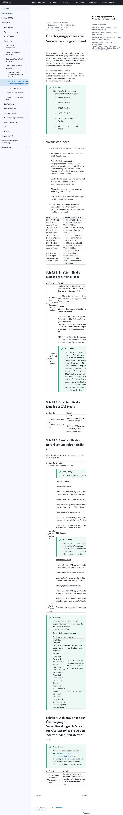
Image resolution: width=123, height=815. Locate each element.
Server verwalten (15, 109)
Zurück (38, 796)
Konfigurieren (15, 104)
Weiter (84, 796)
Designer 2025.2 (14, 18)
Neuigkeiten (8, 27)
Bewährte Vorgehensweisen (15, 118)
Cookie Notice (57, 808)
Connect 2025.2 (14, 136)
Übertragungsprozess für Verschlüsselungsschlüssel (18, 82)
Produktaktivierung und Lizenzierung (14, 142)
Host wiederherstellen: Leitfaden (16, 67)
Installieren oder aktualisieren (16, 47)
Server (55, 23)
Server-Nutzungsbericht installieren (14, 53)
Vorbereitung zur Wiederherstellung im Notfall (15, 75)
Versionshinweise (7, 13)
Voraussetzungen (99, 24)
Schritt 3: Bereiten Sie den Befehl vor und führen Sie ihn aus (106, 38)
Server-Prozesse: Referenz (15, 93)
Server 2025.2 (14, 23)
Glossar (7, 131)
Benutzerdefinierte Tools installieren (14, 60)
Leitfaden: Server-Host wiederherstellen (62, 25)
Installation (15, 41)
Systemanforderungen (12, 32)
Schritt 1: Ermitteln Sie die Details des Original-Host (105, 28)
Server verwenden (15, 113)
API (15, 127)
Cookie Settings (40, 810)
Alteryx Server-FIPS (15, 122)
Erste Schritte (9, 36)
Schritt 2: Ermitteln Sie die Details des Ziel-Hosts (105, 33)
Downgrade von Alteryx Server (14, 98)
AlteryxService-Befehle (14, 88)
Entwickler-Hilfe (14, 147)
